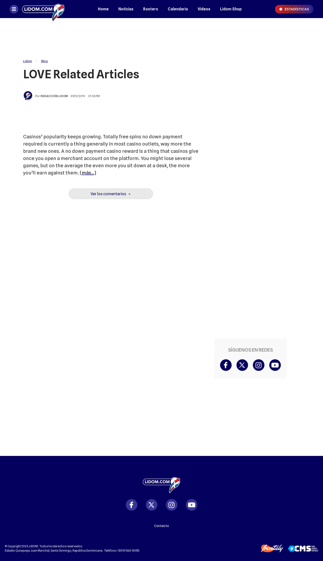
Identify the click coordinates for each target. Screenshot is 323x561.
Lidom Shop (231, 9)
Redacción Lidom (54, 96)
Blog (44, 61)
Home (103, 9)
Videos (204, 9)
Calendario (178, 9)
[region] (161, 36)
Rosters (150, 9)
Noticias (126, 9)
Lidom (27, 61)
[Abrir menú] (14, 9)
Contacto (161, 526)
